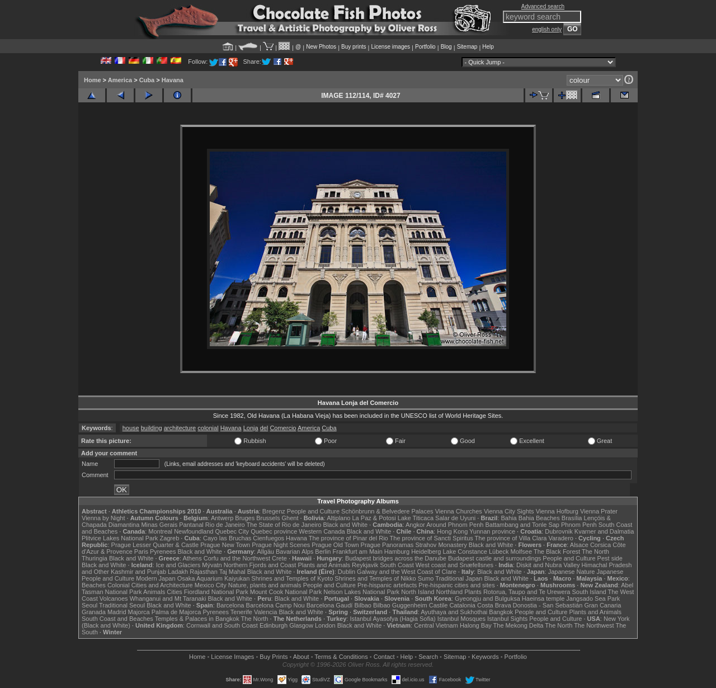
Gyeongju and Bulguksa (487, 598)
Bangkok (501, 612)
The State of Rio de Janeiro (284, 524)
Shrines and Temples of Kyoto (292, 578)
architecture (180, 428)
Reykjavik (365, 565)
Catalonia (462, 605)
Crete (279, 558)
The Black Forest (557, 551)
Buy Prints (274, 656)
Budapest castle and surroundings (494, 558)
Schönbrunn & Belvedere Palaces (387, 511)
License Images (232, 656)
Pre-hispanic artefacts (387, 585)
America (120, 80)
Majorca (139, 612)
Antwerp (222, 518)
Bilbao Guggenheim (400, 605)
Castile (438, 605)
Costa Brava (494, 605)
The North (595, 551)
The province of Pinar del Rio (348, 538)
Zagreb (169, 538)
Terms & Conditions (341, 656)
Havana (172, 80)
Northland (449, 591)
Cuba (147, 80)
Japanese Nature (571, 571)
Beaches (94, 585)
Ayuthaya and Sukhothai (454, 612)
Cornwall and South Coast (222, 625)
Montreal (160, 531)
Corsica (600, 544)
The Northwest (594, 625)
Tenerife (241, 612)
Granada (94, 612)
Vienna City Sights (509, 511)
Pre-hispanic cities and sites (456, 585)
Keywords (485, 656)
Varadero (560, 538)
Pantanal (191, 524)
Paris (141, 551)
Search (428, 656)
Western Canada (322, 531)
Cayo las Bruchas (227, 538)
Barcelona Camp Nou (275, 605)
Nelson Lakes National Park (361, 591)
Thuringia (94, 558)
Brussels (268, 518)
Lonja (250, 428)
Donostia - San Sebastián (548, 605)
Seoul (89, 605)
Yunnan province (492, 531)
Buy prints (353, 47)
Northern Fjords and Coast (260, 565)
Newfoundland (193, 531)
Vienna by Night (103, 518)
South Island (589, 591)
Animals (154, 591)
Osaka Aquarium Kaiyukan (213, 578)
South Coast (397, 565)
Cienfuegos (268, 538)
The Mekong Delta (518, 625)
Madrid (116, 612)
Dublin (346, 571)
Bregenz (273, 511)
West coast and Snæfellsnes (454, 565)
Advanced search (542, 6)
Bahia (509, 518)
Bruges (245, 518)
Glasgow (301, 625)
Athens (191, 558)
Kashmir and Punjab (138, 571)
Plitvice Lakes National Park (120, 538)
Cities (174, 591)
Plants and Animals (324, 565)
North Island (417, 591)
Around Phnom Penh (454, 524)
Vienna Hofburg (557, 511)
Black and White (345, 524)
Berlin (323, 551)
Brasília (572, 518)
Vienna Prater (599, 511)
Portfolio (425, 47)
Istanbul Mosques (461, 618)
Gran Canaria (602, 605)
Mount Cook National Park (286, 591)
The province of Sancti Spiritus (431, 538)
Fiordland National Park (216, 591)
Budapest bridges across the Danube (395, 558)
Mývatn (212, 565)
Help (488, 47)
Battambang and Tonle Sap (522, 524)
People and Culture (313, 511)
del (264, 428)
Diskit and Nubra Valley (548, 565)
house (131, 428)
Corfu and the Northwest (237, 558)
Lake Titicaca (416, 518)
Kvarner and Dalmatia (604, 531)
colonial (207, 428)
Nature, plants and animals (265, 585)
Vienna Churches (458, 511)
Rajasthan (204, 571)
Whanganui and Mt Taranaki (168, 598)
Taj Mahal (232, 571)
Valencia (265, 612)
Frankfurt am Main (358, 551)
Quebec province (274, 531)
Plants (473, 591)
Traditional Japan (458, 578)
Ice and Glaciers (178, 565)
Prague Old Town (335, 544)
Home (92, 80)
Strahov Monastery (441, 544)
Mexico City (211, 585)
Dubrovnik (559, 531)
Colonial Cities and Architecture (150, 585)
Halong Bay (476, 625)
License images (390, 47)
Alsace (579, 544)
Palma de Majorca (176, 612)
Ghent (290, 518)
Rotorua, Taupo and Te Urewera (527, 591)
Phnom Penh (579, 524)
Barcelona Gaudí (330, 605)
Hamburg (396, 551)
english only (547, 29)
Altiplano (338, 518)
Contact (384, 656)
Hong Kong (452, 531)
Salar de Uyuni (455, 518)
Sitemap (467, 47)
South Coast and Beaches (117, 618)
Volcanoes (114, 598)
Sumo (426, 578)
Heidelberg (426, 551)
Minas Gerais (159, 524)
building (151, 428)
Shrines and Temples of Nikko (375, 578)
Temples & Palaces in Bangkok (197, 618)
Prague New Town (225, 544)
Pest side (610, 558)
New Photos (321, 47)
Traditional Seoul (122, 605)
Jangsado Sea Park (593, 598)
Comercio (283, 428)
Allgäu (265, 551)
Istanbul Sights (507, 618)
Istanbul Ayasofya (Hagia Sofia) (392, 618)
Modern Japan (155, 578)
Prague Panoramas (387, 544)
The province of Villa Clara (511, 538)
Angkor (415, 524)
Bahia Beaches (539, 518)
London (325, 625)
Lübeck (498, 551)
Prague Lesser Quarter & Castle (155, 544)
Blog (446, 47)
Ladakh (178, 571)
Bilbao (362, 605)
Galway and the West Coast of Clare (406, 571)
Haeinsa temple (543, 598)
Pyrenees (163, 551)
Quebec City (232, 531)
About (301, 656)
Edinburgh (274, 625)
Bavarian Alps (294, 551)
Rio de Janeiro (225, 524)
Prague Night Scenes (281, 544)
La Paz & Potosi (374, 518)
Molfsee (522, 551)
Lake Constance (464, 551)
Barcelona (230, 605)
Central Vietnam (436, 625)
